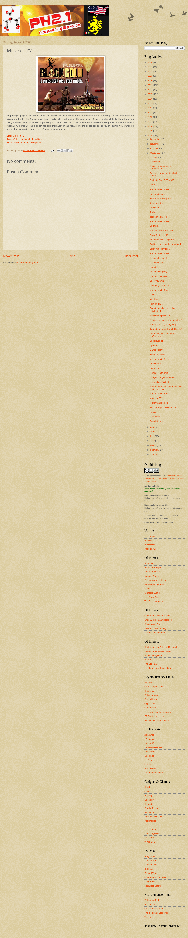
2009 (150, 131)
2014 (150, 108)
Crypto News (150, 699)
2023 (150, 66)
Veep (152, 184)
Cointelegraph (151, 695)
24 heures (149, 735)
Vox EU (148, 917)
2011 (150, 121)
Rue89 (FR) (150, 768)
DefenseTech (150, 864)
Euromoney (149, 904)
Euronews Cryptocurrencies (157, 712)
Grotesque (155, 161)
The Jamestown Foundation (157, 668)
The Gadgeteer (151, 833)
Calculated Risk (151, 900)
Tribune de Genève (153, 772)
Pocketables (150, 821)
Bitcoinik (148, 682)
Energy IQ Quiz (157, 281)
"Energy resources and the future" (166, 320)
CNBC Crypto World (154, 686)
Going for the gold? (159, 235)
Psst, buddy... (156, 304)
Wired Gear (149, 842)
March (153, 445)
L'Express (149, 739)
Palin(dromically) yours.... (162, 198)
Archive (148, 540)
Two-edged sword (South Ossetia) (166, 329)
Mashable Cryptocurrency (156, 720)
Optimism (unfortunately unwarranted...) (161, 167)
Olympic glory (156, 350)
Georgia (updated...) (159, 285)
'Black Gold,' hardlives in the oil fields (25, 139)
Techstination (150, 829)
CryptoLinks (150, 707)
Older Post (131, 256)
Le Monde (149, 756)
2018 (150, 89)
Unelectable (155, 207)
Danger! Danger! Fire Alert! (162, 377)
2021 (150, 76)
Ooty (152, 294)
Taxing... (154, 212)
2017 (150, 94)
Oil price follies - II (158, 258)
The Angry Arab (151, 597)
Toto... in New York (158, 217)
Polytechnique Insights (155, 580)
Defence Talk (150, 860)
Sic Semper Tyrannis (154, 584)
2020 (150, 80)
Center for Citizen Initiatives (157, 615)
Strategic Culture (152, 593)
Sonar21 (148, 588)
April (152, 440)
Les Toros (154, 368)
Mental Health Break (159, 189)
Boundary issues (157, 354)
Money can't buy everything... (163, 324)
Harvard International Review (158, 651)
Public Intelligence (153, 655)
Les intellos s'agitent (159, 382)
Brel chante (155, 363)
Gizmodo (148, 804)
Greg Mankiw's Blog (153, 908)
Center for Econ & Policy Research (160, 647)
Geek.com (149, 800)
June (153, 431)
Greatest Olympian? (159, 276)
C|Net (147, 787)
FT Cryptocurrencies (154, 716)
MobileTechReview (153, 816)
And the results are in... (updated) (165, 244)
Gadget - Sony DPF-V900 (162, 180)
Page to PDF (150, 549)
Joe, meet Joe (156, 203)
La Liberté (149, 743)
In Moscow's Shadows (154, 632)
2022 (150, 71)
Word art (154, 299)
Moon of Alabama (152, 576)
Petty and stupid (157, 194)
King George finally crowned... (164, 407)
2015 (150, 103)
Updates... (155, 226)
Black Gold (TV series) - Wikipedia (24, 142)
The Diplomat (150, 664)
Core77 (147, 791)
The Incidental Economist (156, 913)
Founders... (155, 267)
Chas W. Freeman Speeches (158, 620)
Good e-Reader (151, 808)
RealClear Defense (153, 886)
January (154, 454)
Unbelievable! (156, 341)
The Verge (149, 837)
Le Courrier (149, 751)
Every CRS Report (153, 567)
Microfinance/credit (159, 403)
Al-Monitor (149, 563)
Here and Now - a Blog (155, 628)
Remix (153, 412)
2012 (150, 117)
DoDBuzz (148, 869)
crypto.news (150, 703)
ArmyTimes (149, 856)
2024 (150, 62)
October (154, 148)
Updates (154, 345)
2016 (150, 99)
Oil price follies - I (158, 262)
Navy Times (150, 881)
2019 (150, 85)
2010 (150, 126)
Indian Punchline (152, 571)
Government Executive (155, 877)
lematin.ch (149, 764)
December (155, 139)
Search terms (156, 421)
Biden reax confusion (160, 249)
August (154, 157)
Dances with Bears (153, 624)
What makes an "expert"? (162, 239)
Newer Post (11, 256)
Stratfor (147, 659)
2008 (150, 135)
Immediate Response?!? (161, 230)
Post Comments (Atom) (27, 263)
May (152, 436)
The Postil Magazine (154, 601)
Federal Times (151, 873)
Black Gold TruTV (15, 136)
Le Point (148, 760)
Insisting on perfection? (161, 315)
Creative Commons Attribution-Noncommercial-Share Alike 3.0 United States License (164, 479)
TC (145, 825)
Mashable (149, 812)
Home (71, 256)
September (155, 153)
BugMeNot (149, 545)
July (152, 427)
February (154, 450)
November (155, 144)
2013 (150, 112)
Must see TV (156, 398)
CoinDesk (149, 691)
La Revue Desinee (153, 747)
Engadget (149, 795)
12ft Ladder (149, 536)
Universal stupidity (158, 271)
